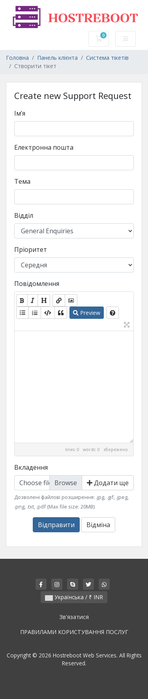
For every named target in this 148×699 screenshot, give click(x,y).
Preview (86, 312)
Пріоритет (30, 249)
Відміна (98, 524)
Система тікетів (107, 57)
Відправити (56, 524)
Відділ (23, 215)
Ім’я (19, 113)
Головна (17, 57)
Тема (22, 181)
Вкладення (31, 467)
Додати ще (108, 482)
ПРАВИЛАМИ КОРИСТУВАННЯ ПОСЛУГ (74, 632)
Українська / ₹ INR (74, 597)
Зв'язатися (74, 617)
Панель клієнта (57, 57)
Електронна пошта (43, 147)
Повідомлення (36, 283)
